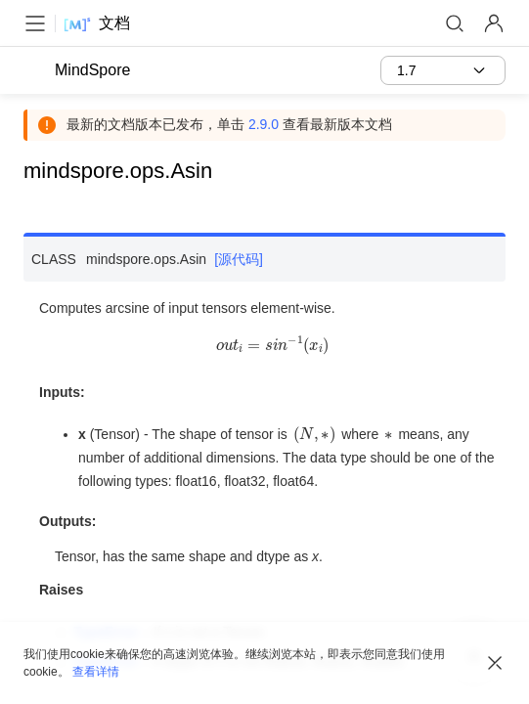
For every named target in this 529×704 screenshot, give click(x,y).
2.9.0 (263, 124)
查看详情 (95, 672)
